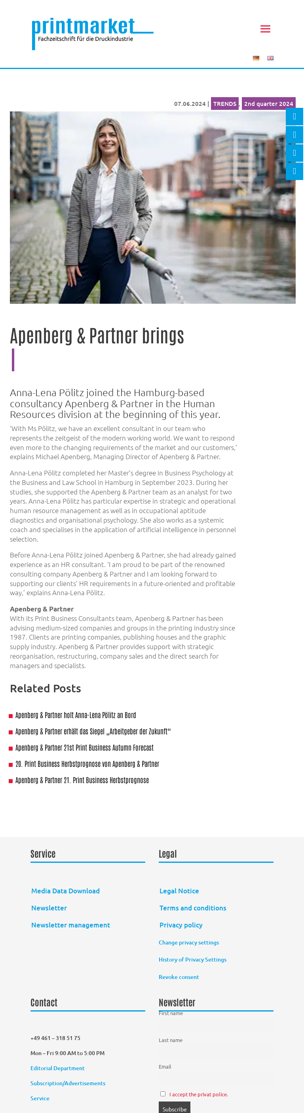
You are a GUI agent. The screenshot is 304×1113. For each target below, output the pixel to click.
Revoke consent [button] (179, 977)
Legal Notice (179, 890)
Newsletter (49, 907)
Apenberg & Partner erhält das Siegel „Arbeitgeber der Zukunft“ (93, 730)
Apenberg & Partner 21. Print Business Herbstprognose (82, 779)
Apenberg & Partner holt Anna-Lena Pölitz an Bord (75, 714)
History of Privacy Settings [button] (192, 959)
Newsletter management (70, 924)
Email (165, 1066)
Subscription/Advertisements (67, 1083)
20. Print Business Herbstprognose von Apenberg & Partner (87, 763)
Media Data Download (65, 890)
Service (39, 1098)
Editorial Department (58, 1068)
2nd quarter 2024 (268, 103)
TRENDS (224, 103)
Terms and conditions (193, 907)
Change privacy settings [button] (189, 942)
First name (171, 1013)
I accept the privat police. (198, 1094)
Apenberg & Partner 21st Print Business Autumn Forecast (84, 747)
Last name (170, 1039)
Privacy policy (181, 924)
